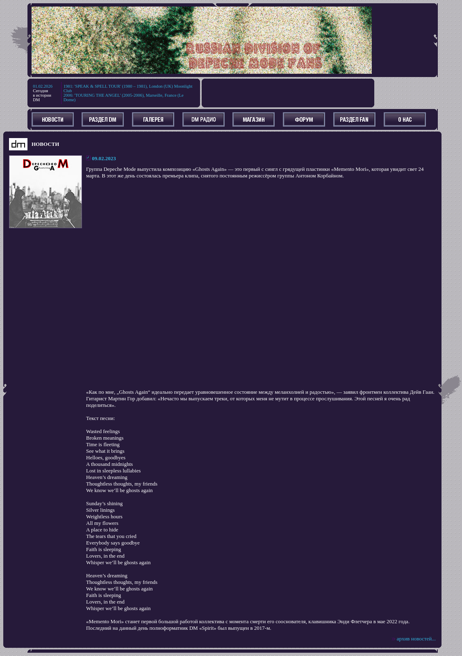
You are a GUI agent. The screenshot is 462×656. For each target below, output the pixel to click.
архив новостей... (416, 639)
